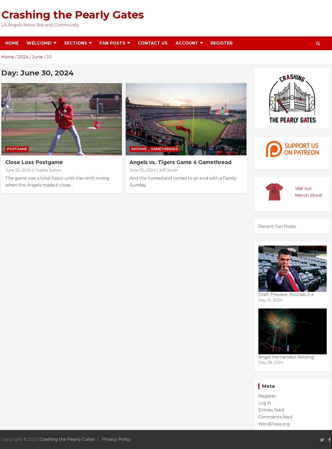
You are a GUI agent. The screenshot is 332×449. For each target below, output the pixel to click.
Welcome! (39, 43)
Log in (264, 402)
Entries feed (271, 410)
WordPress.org (274, 424)
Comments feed (275, 416)
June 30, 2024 (18, 170)
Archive (138, 149)
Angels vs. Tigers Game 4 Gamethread (180, 162)
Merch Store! (308, 195)
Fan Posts (112, 43)
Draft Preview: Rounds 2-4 (286, 294)
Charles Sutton (48, 170)
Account (187, 43)
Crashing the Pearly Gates (72, 14)
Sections (75, 43)
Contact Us (153, 43)
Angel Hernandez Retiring (286, 357)
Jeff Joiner (168, 170)
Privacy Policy (116, 439)
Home (12, 43)
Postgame (17, 149)
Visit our (303, 188)
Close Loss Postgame (34, 162)
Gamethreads (164, 149)
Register (222, 43)
